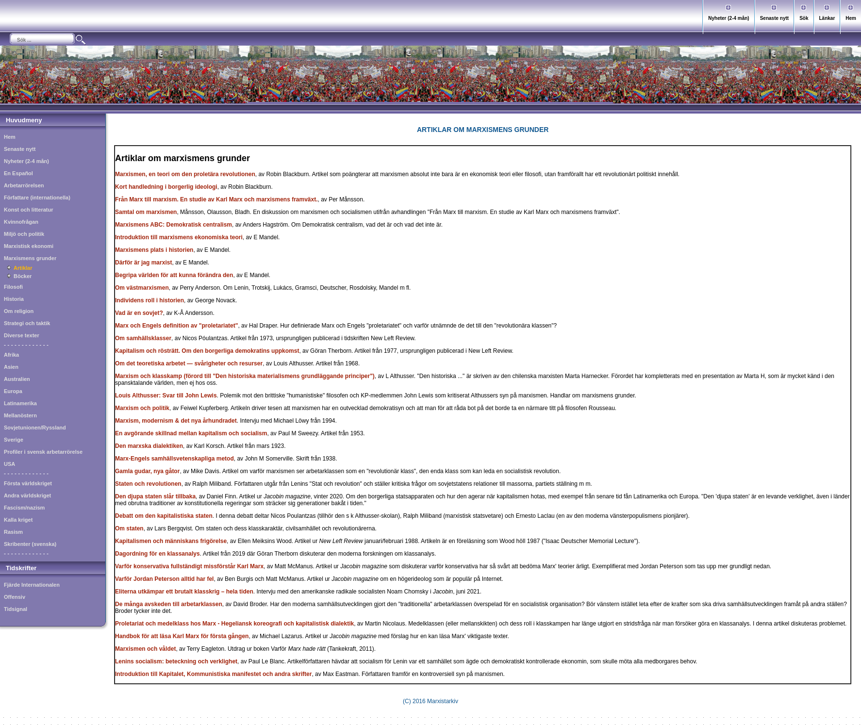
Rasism (13, 532)
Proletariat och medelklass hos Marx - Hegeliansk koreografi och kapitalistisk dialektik (234, 623)
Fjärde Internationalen (32, 585)
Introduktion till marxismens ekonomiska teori (179, 237)
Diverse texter (21, 335)
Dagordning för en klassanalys (157, 553)
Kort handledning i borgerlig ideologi (166, 186)
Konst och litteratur (28, 210)
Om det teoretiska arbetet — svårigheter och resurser (189, 363)
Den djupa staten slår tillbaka (155, 496)
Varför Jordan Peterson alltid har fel (164, 579)
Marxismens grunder (30, 258)
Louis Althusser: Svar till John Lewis (166, 395)
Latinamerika (20, 403)
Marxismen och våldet (145, 648)
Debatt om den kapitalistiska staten (164, 515)
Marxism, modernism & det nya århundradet (176, 420)
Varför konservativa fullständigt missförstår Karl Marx (189, 566)
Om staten (129, 528)
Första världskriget (28, 483)
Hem (850, 18)
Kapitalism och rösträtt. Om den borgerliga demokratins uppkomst (207, 350)
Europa (13, 391)
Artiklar (23, 268)
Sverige (13, 440)
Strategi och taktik (27, 323)
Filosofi (13, 287)
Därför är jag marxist (143, 262)
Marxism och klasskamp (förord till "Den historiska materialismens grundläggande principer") (245, 376)
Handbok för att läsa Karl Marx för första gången (181, 636)
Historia (14, 299)
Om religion (18, 311)
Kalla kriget (18, 520)
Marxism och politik (142, 408)
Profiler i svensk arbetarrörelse (43, 452)
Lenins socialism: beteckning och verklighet (176, 661)
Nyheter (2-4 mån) (728, 18)
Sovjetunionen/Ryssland (35, 427)
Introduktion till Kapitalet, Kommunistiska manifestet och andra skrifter (213, 674)
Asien (11, 367)
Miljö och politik (24, 234)
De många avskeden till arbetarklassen (168, 604)
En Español (18, 173)
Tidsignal (15, 609)
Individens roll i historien (149, 300)
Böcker (23, 276)
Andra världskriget (27, 495)
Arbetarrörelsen (24, 185)
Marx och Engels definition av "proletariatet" (176, 325)
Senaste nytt (774, 18)
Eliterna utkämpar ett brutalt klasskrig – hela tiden (184, 591)
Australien (17, 379)
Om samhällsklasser (143, 338)
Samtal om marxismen (146, 212)
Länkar (827, 18)
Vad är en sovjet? (139, 313)
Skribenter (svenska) (30, 544)
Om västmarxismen (142, 287)
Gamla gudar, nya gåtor (147, 471)
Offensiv (14, 597)
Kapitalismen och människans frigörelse (171, 541)
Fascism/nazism (24, 508)
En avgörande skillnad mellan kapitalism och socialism (191, 433)
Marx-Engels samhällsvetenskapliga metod (174, 458)
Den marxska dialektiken (149, 446)
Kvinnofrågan (21, 222)
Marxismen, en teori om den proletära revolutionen (185, 174)
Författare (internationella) (37, 197)
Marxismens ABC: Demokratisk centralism (173, 224)
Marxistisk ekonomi (28, 246)
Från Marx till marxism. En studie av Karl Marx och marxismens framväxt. (216, 199)
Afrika (11, 355)
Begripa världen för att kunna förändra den (174, 275)
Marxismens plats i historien (154, 250)
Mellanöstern (20, 415)
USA (9, 464)
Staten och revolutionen (148, 483)
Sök (803, 18)
